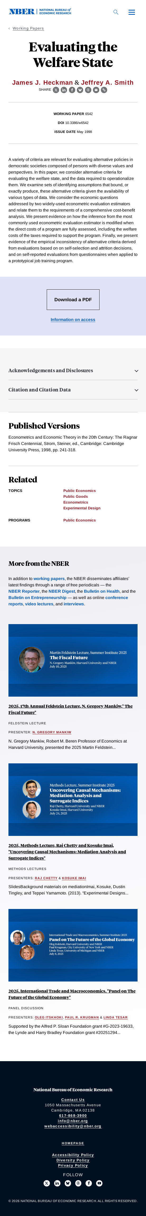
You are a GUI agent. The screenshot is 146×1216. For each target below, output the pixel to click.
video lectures (39, 604)
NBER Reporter (24, 591)
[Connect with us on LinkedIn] (57, 1183)
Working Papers (28, 28)
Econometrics (75, 502)
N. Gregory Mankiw (51, 732)
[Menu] (132, 12)
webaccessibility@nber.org (72, 1126)
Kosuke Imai (74, 878)
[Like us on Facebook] (89, 1183)
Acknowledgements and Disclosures (50, 370)
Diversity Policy (73, 1160)
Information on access (73, 319)
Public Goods (75, 496)
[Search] (116, 12)
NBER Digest (62, 591)
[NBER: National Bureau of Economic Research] (44, 13)
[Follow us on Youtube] (99, 1183)
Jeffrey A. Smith (107, 82)
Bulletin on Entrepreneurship (37, 597)
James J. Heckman (42, 82)
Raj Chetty (46, 878)
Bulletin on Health (102, 591)
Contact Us (73, 1100)
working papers (49, 578)
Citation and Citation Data (39, 389)
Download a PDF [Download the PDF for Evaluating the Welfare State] (73, 299)
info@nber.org (73, 1121)
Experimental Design (82, 508)
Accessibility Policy (73, 1155)
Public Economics (79, 491)
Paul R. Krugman (82, 1017)
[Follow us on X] (47, 1183)
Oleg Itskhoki (49, 1017)
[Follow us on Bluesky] (68, 1183)
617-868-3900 (73, 1115)
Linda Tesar (115, 1017)
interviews (74, 604)
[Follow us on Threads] (78, 1183)
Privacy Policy (73, 1165)
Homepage (73, 1143)
